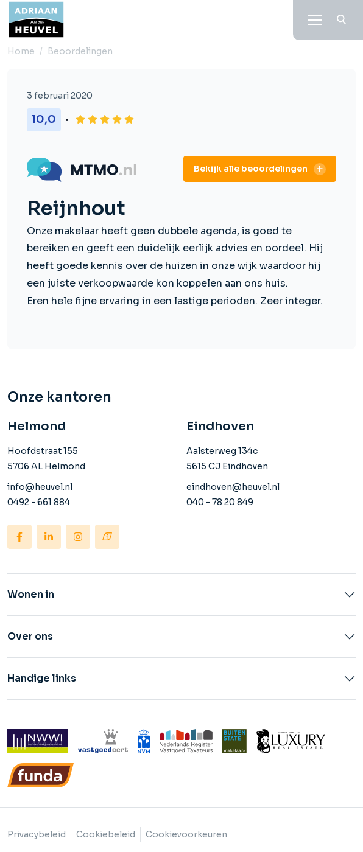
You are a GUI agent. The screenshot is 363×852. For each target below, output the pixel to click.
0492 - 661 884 (38, 502)
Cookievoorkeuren (186, 834)
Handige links (41, 678)
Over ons (30, 636)
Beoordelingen (80, 51)
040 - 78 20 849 (219, 502)
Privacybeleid (36, 834)
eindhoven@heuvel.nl (233, 486)
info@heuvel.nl (39, 486)
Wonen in (30, 594)
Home (21, 51)
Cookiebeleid (105, 834)
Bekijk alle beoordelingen (251, 168)
